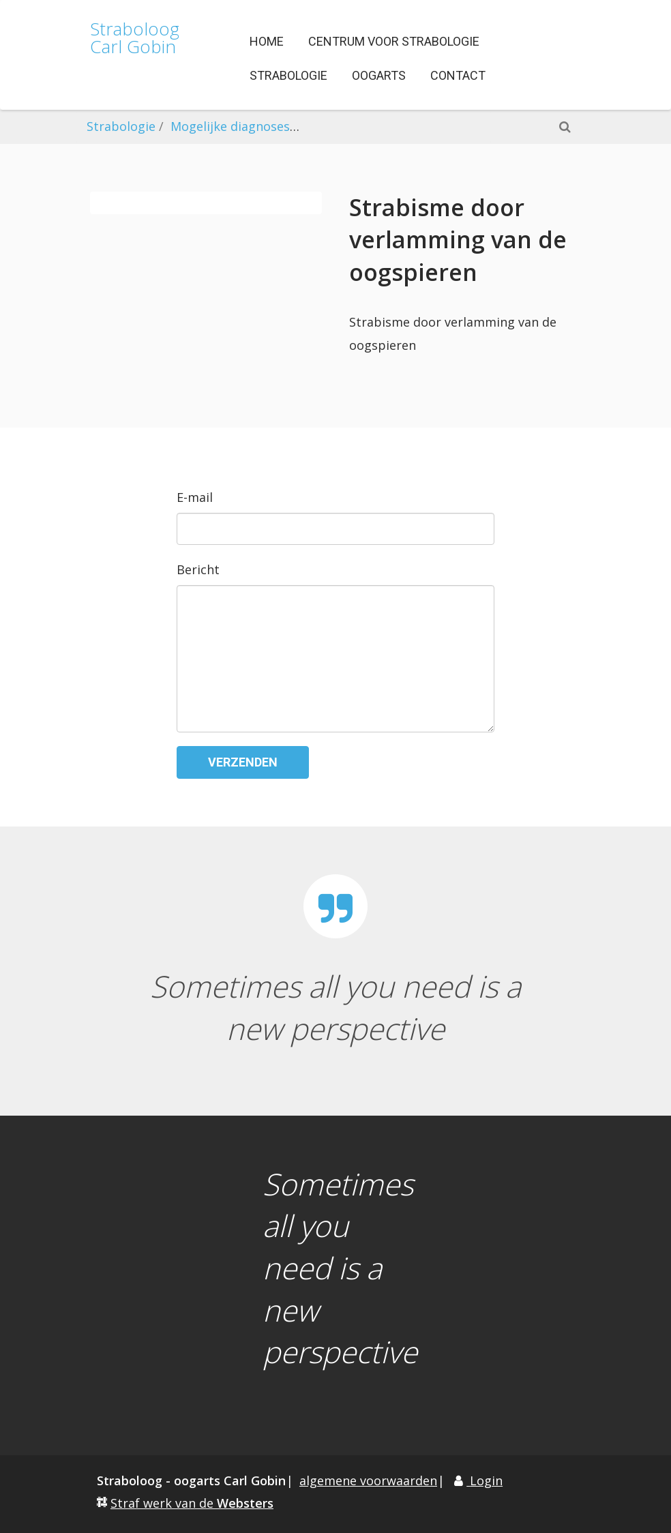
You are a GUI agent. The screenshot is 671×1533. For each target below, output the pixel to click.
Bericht (198, 569)
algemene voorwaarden (368, 1480)
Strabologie (121, 126)
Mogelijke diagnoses (230, 126)
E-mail (195, 497)
